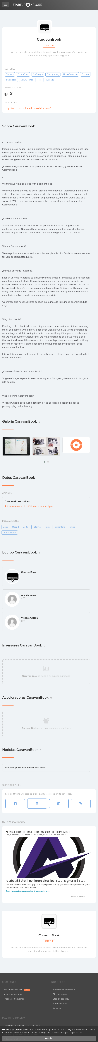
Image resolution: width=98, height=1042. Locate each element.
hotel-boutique (70, 74)
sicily (5, 527)
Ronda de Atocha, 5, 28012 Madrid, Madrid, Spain (29, 506)
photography (53, 74)
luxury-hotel (27, 80)
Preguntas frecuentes (14, 999)
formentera (59, 527)
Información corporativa (64, 990)
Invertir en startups (13, 994)
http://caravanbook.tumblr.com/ (28, 108)
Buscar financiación (17, 990)
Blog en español (61, 999)
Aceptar (49, 1038)
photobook (11, 80)
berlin (26, 527)
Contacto (57, 1008)
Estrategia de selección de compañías (22, 1025)
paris (47, 527)
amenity (50, 80)
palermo (37, 527)
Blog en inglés (60, 994)
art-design (38, 74)
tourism (10, 74)
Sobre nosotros (60, 1003)
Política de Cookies (13, 1029)
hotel (39, 80)
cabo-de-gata (9, 532)
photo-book (23, 74)
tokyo (72, 527)
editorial (85, 74)
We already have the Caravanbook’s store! (25, 768)
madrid (15, 527)
